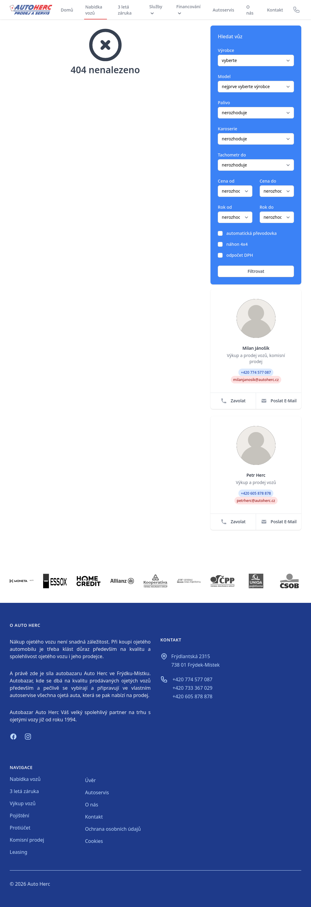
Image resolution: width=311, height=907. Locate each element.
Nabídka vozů (93, 10)
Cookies (94, 841)
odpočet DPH (239, 255)
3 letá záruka (125, 10)
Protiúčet (20, 827)
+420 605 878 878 (192, 696)
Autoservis (223, 10)
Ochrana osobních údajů (113, 829)
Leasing (18, 852)
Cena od (226, 181)
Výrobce (226, 50)
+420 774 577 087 (192, 679)
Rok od (225, 207)
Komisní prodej (27, 840)
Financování (188, 10)
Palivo (224, 102)
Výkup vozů (23, 803)
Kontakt (275, 10)
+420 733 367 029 (192, 688)
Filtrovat (256, 271)
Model (224, 76)
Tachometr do (232, 155)
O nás (250, 10)
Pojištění (19, 815)
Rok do (267, 207)
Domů (67, 10)
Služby (155, 10)
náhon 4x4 (237, 244)
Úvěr (90, 780)
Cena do (268, 181)
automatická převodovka (251, 233)
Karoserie (227, 129)
